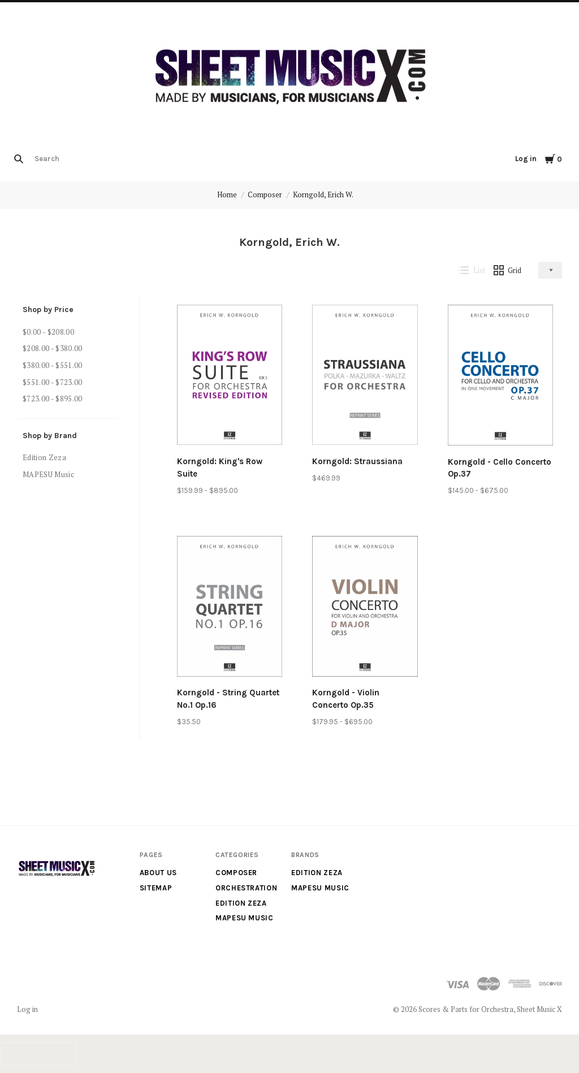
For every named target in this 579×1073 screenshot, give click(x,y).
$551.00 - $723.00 (53, 382)
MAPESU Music (48, 474)
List (472, 270)
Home (227, 194)
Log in (526, 158)
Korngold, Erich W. (323, 194)
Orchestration (246, 888)
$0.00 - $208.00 (48, 332)
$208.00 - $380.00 (53, 348)
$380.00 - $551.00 (53, 365)
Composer (265, 194)
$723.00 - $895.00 (53, 398)
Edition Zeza (44, 457)
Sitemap (156, 888)
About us (158, 872)
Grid (508, 270)
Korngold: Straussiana (357, 461)
